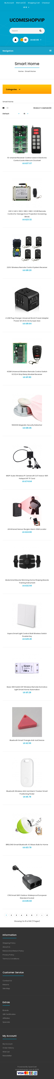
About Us (6, 947)
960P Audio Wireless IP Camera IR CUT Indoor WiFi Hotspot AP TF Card (27, 477)
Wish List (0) (21, 3)
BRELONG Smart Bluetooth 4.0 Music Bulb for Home (27, 844)
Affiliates (6, 1018)
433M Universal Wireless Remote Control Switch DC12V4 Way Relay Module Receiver (27, 373)
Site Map (6, 988)
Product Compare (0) (42, 108)
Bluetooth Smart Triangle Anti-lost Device (27, 740)
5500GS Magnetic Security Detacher (27, 425)
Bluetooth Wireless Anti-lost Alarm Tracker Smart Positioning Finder (27, 792)
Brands (6, 1010)
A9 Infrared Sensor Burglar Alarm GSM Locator (27, 529)
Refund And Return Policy (13, 951)
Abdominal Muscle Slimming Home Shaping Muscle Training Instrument (27, 581)
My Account (9, 3)
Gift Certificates (9, 1014)
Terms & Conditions (11, 958)
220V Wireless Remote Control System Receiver (27, 267)
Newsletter (7, 1055)
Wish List (6, 1052)
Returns (6, 984)
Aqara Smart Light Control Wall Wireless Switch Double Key (27, 634)
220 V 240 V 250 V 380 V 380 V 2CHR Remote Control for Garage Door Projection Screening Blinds (27, 214)
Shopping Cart (34, 3)
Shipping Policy (9, 943)
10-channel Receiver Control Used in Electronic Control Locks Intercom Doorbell (27, 159)
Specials (6, 1022)
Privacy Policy (8, 955)
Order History (8, 1048)
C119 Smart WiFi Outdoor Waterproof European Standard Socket (27, 896)
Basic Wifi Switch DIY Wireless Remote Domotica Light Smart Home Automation (27, 688)
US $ (25, 7)
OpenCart (32, 1067)
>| (47, 915)
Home (21, 71)
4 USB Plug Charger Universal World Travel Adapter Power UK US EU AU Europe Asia (27, 319)
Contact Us (7, 980)
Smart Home (30, 71)
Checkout (46, 3)
